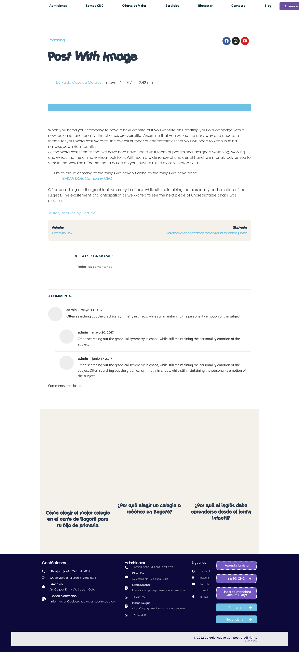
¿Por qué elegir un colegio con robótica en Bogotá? (152, 508)
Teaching (56, 40)
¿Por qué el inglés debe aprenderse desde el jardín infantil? (221, 511)
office (90, 213)
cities (54, 213)
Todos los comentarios (95, 267)
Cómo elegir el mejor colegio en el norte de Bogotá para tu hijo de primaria (78, 519)
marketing (72, 213)
